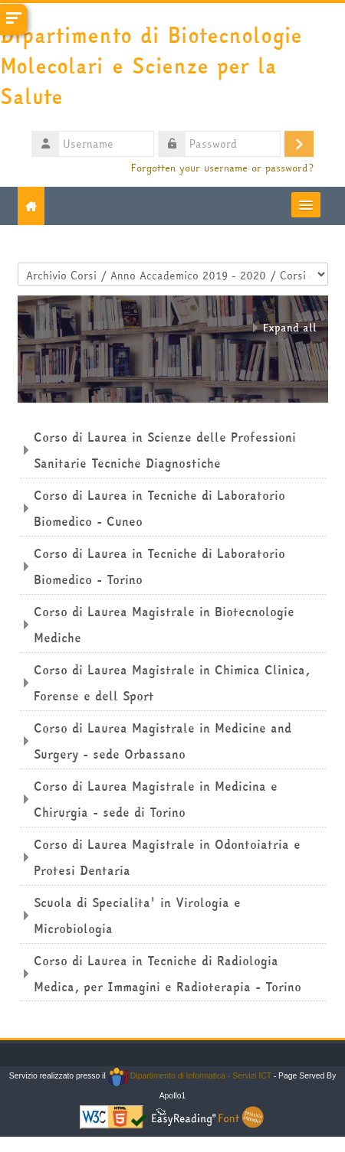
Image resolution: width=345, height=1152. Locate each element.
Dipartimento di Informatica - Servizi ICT (189, 1076)
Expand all (290, 327)
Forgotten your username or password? (222, 168)
